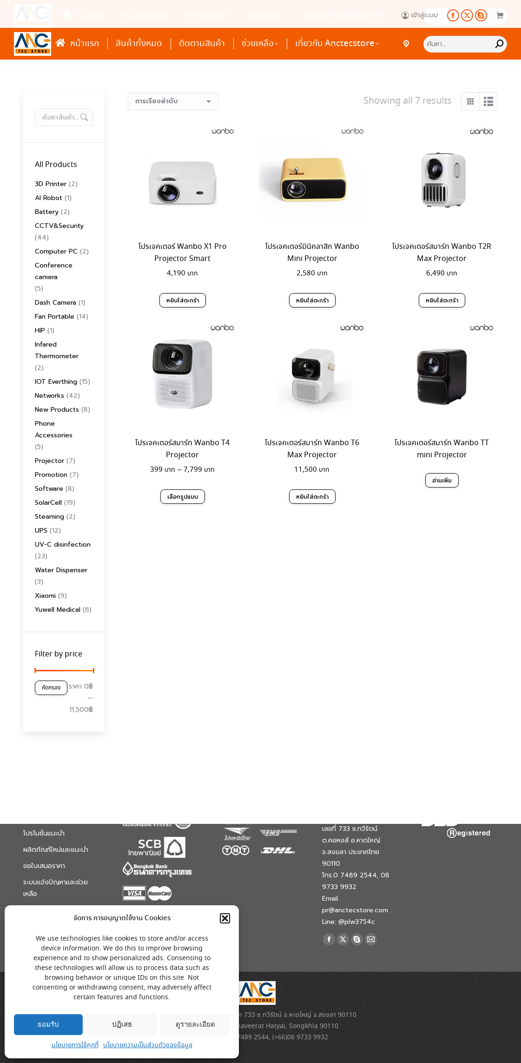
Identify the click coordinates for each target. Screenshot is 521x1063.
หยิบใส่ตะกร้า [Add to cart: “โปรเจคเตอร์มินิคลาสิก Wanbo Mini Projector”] (312, 300)
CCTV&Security (59, 226)
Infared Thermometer (57, 350)
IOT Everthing (56, 382)
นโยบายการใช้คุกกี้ (75, 1045)
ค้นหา (83, 117)
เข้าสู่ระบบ (420, 15)
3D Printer (50, 184)
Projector (49, 461)
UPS (41, 530)
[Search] (465, 44)
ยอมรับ (48, 1024)
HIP (40, 330)
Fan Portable (54, 316)
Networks (49, 396)
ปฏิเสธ (122, 1024)
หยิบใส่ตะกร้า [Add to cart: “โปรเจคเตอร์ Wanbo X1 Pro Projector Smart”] (182, 300)
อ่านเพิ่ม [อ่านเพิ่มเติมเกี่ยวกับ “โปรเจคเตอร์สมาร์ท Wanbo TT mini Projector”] (441, 477)
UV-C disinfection (63, 544)
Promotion (51, 475)
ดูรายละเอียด (195, 1024)
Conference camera (54, 271)
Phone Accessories (54, 429)
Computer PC (56, 251)
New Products (57, 410)
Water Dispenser (61, 570)
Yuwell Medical (57, 610)
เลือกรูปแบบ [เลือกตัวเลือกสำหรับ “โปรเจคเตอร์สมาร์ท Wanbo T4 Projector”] (182, 497)
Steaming (49, 516)
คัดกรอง (51, 688)
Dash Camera (55, 303)
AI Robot (48, 198)
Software (49, 489)
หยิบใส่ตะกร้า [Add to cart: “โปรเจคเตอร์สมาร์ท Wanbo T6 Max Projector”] (312, 496)
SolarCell (48, 503)
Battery (47, 212)
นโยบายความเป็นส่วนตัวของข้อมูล (147, 1045)
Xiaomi (45, 596)
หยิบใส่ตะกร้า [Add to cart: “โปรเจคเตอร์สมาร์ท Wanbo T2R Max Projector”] (442, 300)
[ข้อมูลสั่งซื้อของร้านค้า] (173, 101)
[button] (225, 918)
